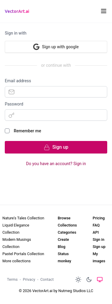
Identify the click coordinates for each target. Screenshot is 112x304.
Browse (64, 218)
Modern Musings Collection (16, 243)
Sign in (98, 239)
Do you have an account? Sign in (56, 163)
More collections (16, 261)
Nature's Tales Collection (23, 218)
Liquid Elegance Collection (15, 229)
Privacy (29, 279)
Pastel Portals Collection (23, 254)
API (96, 232)
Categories (67, 232)
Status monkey (64, 257)
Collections (67, 225)
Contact (47, 279)
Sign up (99, 246)
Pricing (99, 218)
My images (99, 257)
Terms (12, 279)
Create (63, 239)
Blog (61, 246)
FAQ (96, 225)
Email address (18, 80)
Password (14, 104)
